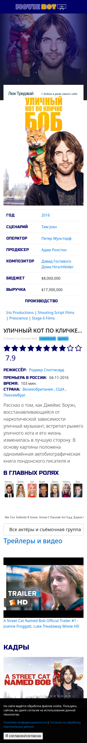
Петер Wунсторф (56, 238)
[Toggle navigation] (61, 6)
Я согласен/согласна (23, 736)
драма (63, 339)
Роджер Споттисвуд (46, 369)
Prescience (18, 318)
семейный (47, 339)
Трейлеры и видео (32, 540)
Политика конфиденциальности (25, 722)
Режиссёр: (14, 370)
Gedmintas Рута (25, 517)
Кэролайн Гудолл (60, 517)
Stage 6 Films (43, 318)
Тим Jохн (49, 226)
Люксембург (14, 395)
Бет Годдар (68, 517)
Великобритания (38, 389)
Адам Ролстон (54, 249)
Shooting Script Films (56, 312)
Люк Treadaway (13, 517)
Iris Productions (20, 312)
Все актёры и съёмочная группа (45, 529)
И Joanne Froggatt (38, 517)
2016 (46, 215)
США (60, 389)
